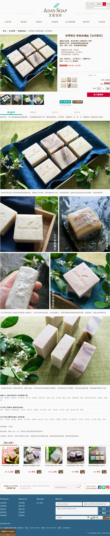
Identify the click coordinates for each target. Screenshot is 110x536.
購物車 (99, 4)
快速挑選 (55, 22)
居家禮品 (23, 22)
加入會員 (40, 503)
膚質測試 (3, 512)
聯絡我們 (86, 22)
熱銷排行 (39, 22)
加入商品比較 (65, 102)
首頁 (4, 31)
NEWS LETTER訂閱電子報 (11, 487)
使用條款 (21, 515)
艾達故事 (102, 22)
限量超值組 (22, 31)
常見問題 (21, 503)
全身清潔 (8, 22)
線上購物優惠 (70, 22)
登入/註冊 (90, 4)
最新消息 (21, 506)
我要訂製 (21, 509)
